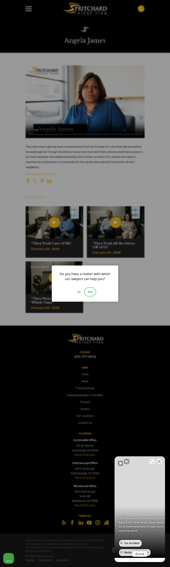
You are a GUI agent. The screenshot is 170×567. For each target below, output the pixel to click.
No (79, 292)
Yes (90, 292)
